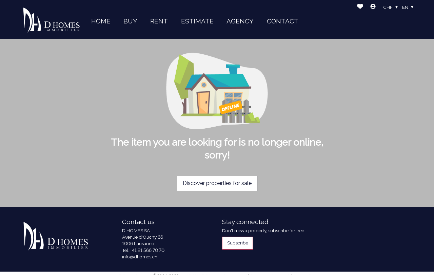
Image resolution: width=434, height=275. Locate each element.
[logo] (51, 19)
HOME (101, 21)
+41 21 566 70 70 (147, 250)
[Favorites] (360, 7)
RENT (159, 21)
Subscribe (237, 242)
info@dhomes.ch (139, 256)
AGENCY (240, 21)
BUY (130, 21)
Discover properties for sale (217, 183)
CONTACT (282, 21)
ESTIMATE (197, 21)
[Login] (373, 7)
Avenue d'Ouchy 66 (142, 237)
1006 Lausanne (138, 243)
